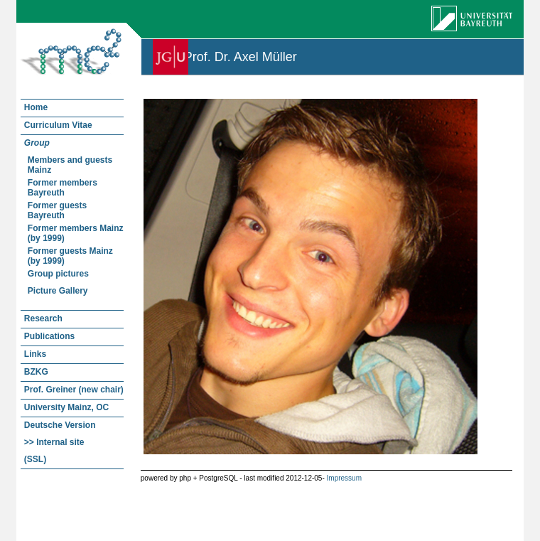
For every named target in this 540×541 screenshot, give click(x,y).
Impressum (344, 478)
